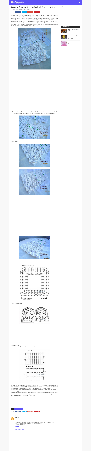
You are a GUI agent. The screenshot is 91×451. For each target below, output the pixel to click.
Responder (16, 426)
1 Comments (27, 9)
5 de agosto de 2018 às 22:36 (20, 419)
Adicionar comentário (19, 429)
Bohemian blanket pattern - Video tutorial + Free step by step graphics (73, 37)
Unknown (17, 417)
